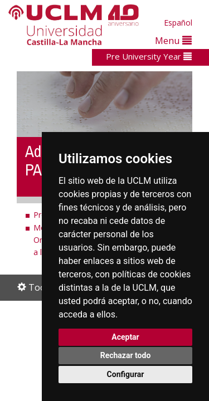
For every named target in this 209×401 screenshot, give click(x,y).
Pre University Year (149, 56)
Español (178, 22)
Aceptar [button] (125, 336)
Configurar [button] (125, 374)
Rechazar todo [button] (125, 355)
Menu (173, 40)
